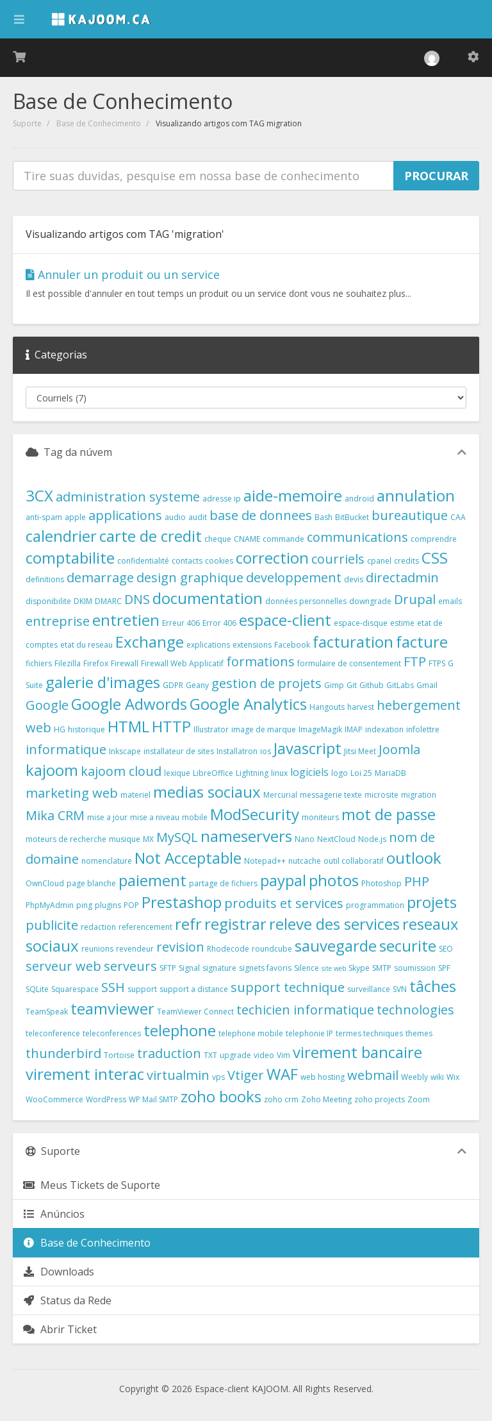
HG (59, 729)
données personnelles (306, 601)
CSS (435, 557)
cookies (219, 560)
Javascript (307, 748)
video (264, 1055)
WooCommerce (54, 1099)
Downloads (58, 1272)
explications (208, 644)
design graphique (189, 577)
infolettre (422, 729)
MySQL (177, 837)
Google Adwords (129, 703)
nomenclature (106, 860)
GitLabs (400, 685)
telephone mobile (250, 1033)
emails (450, 601)
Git (352, 685)
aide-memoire (292, 495)
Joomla (399, 749)
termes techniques (369, 1033)
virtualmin (178, 1075)
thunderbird (63, 1053)
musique (124, 839)
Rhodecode (228, 948)
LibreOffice (213, 773)
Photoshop (381, 883)
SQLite (37, 989)
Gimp (334, 685)
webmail (372, 1075)
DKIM (83, 601)
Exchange (149, 641)
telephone (180, 1030)
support (142, 989)
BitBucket (352, 517)
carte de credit (150, 535)
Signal (189, 968)
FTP (415, 661)
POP (131, 905)
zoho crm (281, 1099)
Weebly (414, 1077)
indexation (384, 729)
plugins (108, 905)
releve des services (334, 923)
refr (188, 923)
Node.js (372, 839)
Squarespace (75, 989)
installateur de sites (179, 751)
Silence (306, 968)
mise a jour (107, 817)
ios (265, 751)
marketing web (72, 793)
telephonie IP (309, 1033)
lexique (177, 773)
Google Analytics (248, 703)
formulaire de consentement (349, 663)
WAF (282, 1073)
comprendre (434, 539)
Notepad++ (265, 860)
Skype (359, 968)
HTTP (171, 726)
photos (334, 880)
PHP (416, 881)
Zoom (418, 1099)
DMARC (108, 601)
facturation (353, 641)
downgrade (370, 601)
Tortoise (119, 1055)
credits (406, 560)
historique (86, 729)
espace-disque (361, 623)
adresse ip (221, 498)
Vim (283, 1055)
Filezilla (67, 663)
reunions (97, 948)
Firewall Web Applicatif (182, 663)
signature (219, 968)
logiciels (309, 772)
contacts (187, 560)
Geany (197, 685)
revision (180, 946)
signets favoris (265, 968)
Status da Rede (66, 1300)
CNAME (247, 539)
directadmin (402, 577)
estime (402, 623)
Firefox (95, 663)
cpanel (379, 560)
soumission (415, 968)
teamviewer (112, 1008)
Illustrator (211, 729)
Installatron (237, 751)
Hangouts (327, 707)
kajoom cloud (121, 771)
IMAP (354, 729)
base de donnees (260, 515)
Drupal (415, 599)
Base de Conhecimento (98, 123)
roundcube (272, 948)
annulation (416, 495)
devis (353, 579)
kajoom (52, 769)
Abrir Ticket (59, 1329)
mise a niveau (154, 817)
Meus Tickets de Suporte (91, 1185)
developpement (293, 577)
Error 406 (219, 623)
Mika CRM (55, 815)
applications (125, 515)
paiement (152, 880)
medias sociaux (207, 791)
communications (357, 537)
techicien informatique (305, 1009)
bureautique (410, 515)
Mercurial (280, 794)
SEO (446, 948)
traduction (169, 1053)
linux (279, 773)
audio (175, 517)
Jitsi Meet (360, 751)
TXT (210, 1055)
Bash (323, 517)
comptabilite (70, 557)
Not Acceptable (188, 857)
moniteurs (320, 817)
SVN (400, 989)
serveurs (130, 966)
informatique (66, 749)
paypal (283, 880)
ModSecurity (254, 814)
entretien (126, 619)
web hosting (322, 1077)
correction (272, 557)
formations (260, 661)
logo (339, 773)
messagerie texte (331, 794)
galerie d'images (102, 682)
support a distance (194, 989)
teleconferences (112, 1033)
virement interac (85, 1073)
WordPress (106, 1099)
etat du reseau (86, 644)
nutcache (304, 860)
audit (197, 517)
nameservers (246, 835)
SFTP (168, 968)
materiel (135, 794)
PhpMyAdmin (50, 905)
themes (419, 1033)
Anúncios (53, 1214)
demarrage (100, 577)
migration (418, 794)
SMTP (381, 968)
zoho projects (379, 1099)
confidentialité (143, 560)
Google (47, 705)
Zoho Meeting (326, 1099)
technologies (415, 1009)
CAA (458, 517)
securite (407, 945)
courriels (338, 559)
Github (371, 685)
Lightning (252, 773)
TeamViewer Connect (195, 1011)
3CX (39, 495)
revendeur (135, 948)
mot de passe (388, 814)
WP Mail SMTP (153, 1099)
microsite (381, 794)
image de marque (263, 729)
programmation (375, 905)
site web (334, 968)
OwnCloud (45, 883)
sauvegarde (336, 945)
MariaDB (390, 773)
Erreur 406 (181, 623)
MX (148, 839)
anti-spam (44, 517)
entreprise (58, 621)
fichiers (39, 663)
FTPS (437, 663)
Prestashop (182, 901)
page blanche (91, 883)
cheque (217, 539)
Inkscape (125, 751)
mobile (195, 817)
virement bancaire (357, 1052)
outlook (413, 857)
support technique (288, 987)
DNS (137, 599)
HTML (128, 726)
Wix (453, 1077)
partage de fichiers (223, 883)
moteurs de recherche (66, 839)
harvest (360, 707)
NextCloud (336, 839)
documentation (207, 598)
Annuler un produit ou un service (123, 274)
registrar (235, 923)
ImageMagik (320, 729)
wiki (437, 1077)
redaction (98, 926)
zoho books (221, 1096)
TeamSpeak (47, 1011)
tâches (432, 985)
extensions (252, 644)
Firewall (124, 663)
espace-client (285, 619)
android (359, 498)
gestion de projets (266, 683)
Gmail (427, 685)
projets (432, 901)
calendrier (61, 535)
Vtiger (245, 1075)
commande (283, 539)
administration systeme (128, 496)
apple (75, 517)
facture (422, 641)
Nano (305, 839)
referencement (145, 926)
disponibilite (48, 601)
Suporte (27, 123)
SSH (113, 987)
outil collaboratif (354, 860)
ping (84, 905)
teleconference (53, 1033)
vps (218, 1077)
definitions (45, 579)
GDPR (173, 685)
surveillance (368, 989)
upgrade (235, 1055)
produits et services (283, 903)
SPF (444, 968)
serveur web (63, 966)
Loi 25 (361, 773)
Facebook (292, 644)
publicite (52, 925)
